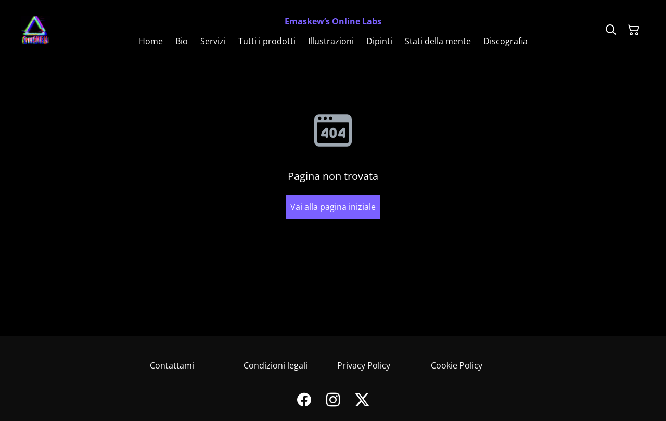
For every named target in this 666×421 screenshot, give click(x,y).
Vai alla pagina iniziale (333, 207)
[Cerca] (610, 30)
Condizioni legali (276, 365)
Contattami (172, 365)
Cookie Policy (456, 365)
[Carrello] (633, 30)
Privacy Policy (363, 365)
